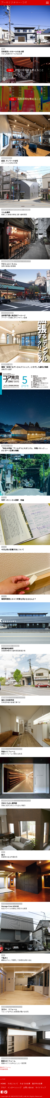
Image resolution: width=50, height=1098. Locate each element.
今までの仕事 (25, 1084)
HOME (3, 1084)
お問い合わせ (28, 1087)
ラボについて (13, 1084)
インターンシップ (14, 1087)
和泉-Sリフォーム (5, 1067)
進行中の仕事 (37, 1084)
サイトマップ (40, 1087)
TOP (3, 1079)
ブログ (3, 1087)
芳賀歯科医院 (4, 1069)
